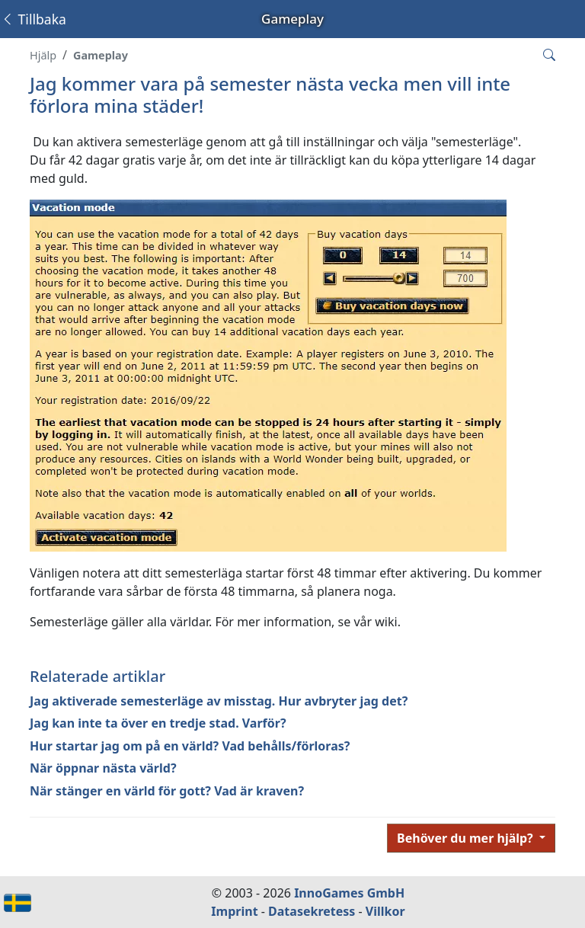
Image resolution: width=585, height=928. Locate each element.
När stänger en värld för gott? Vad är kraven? (167, 790)
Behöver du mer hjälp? (466, 838)
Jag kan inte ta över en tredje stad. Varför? (158, 723)
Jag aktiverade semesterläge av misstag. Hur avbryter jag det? (219, 701)
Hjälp (43, 55)
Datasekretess (311, 911)
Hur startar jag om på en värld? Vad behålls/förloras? (190, 746)
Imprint (234, 911)
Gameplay (100, 55)
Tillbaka (33, 19)
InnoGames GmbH (349, 893)
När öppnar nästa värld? (103, 768)
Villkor (385, 911)
